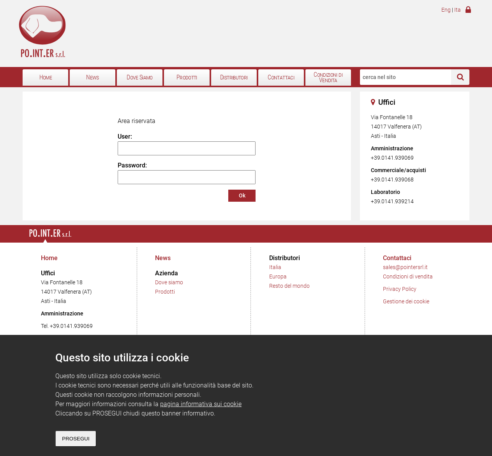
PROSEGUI (75, 439)
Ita (457, 10)
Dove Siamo (140, 77)
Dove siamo (169, 282)
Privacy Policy (399, 289)
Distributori (233, 77)
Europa (278, 276)
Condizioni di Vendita (328, 77)
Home (45, 77)
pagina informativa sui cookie (201, 404)
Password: (132, 165)
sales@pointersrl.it (405, 267)
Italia (275, 267)
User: (125, 136)
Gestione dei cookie (406, 301)
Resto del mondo (289, 286)
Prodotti (186, 77)
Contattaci (281, 77)
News (92, 77)
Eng (446, 10)
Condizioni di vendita (408, 276)
